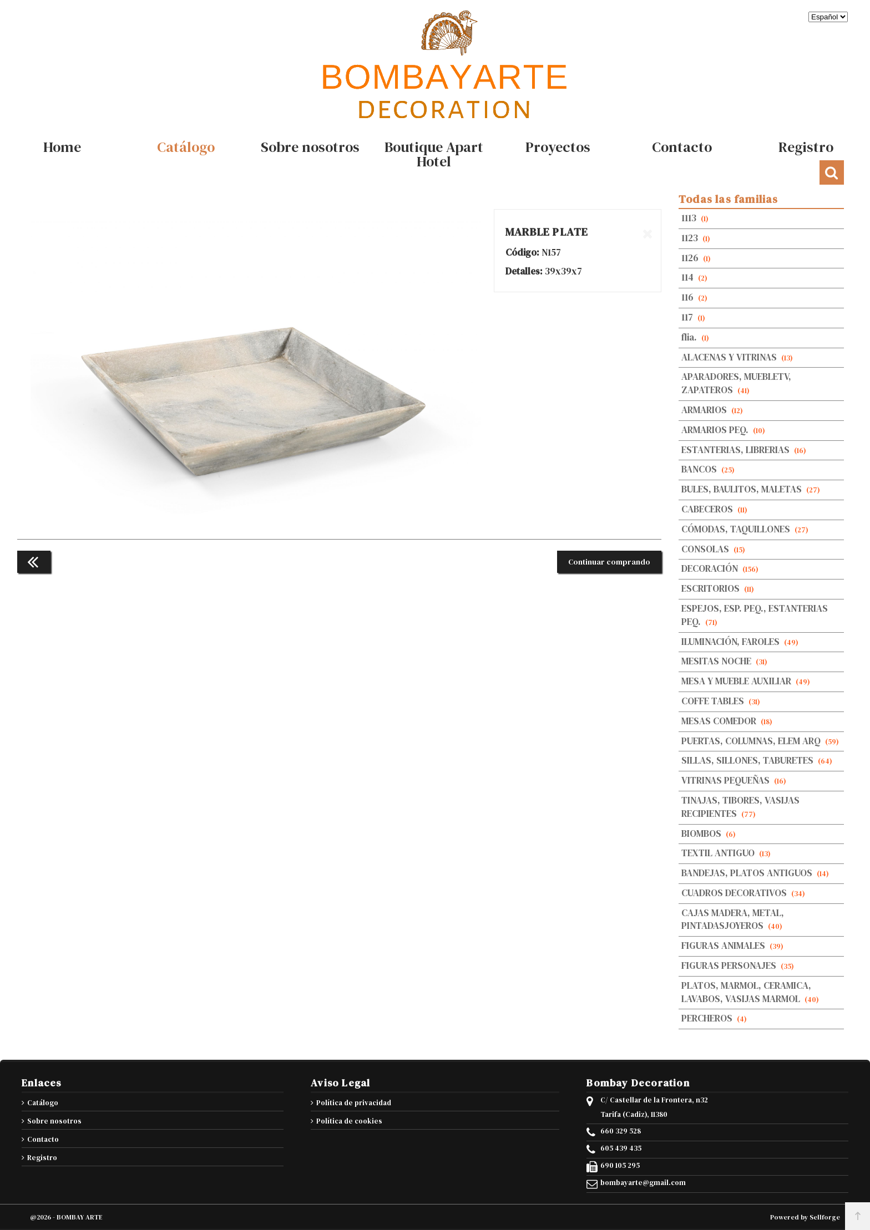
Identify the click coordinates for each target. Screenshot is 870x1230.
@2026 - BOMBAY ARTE (66, 1217)
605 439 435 (620, 1148)
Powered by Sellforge (805, 1217)
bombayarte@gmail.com (643, 1182)
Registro (42, 1157)
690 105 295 (620, 1165)
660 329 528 (620, 1131)
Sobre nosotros (54, 1121)
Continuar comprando (609, 561)
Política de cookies (349, 1121)
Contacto (43, 1139)
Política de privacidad (353, 1102)
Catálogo (42, 1102)
